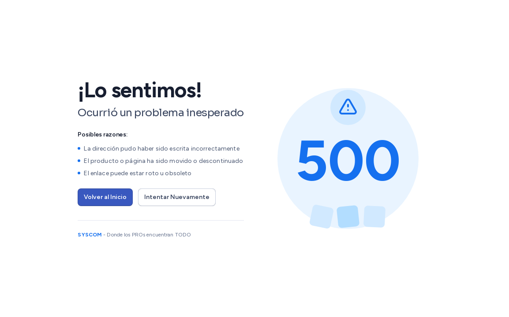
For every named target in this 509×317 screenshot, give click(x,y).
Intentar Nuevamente (177, 197)
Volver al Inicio (105, 197)
